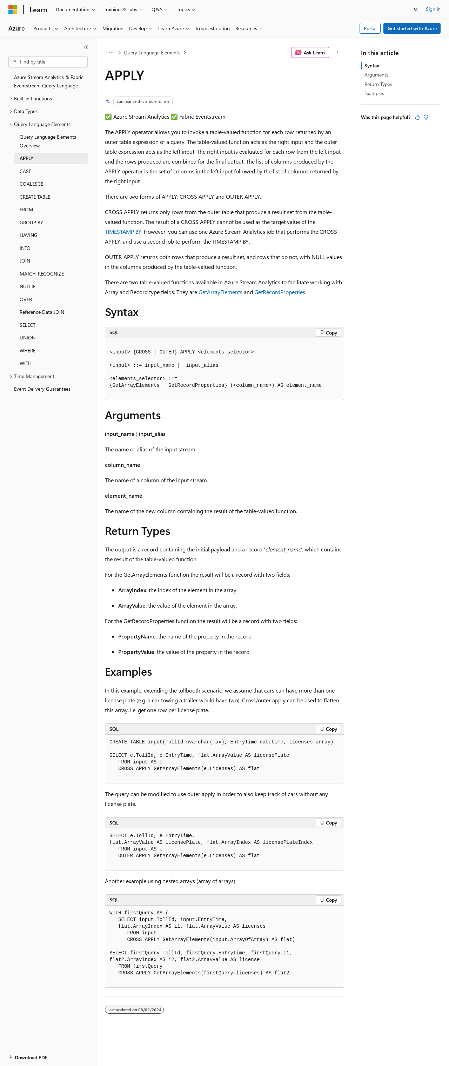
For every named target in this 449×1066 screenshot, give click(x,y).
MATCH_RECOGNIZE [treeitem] (42, 273)
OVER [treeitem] (26, 299)
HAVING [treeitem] (29, 235)
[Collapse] (86, 47)
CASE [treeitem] (25, 171)
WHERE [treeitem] (27, 350)
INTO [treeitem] (25, 248)
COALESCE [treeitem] (31, 183)
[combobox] (48, 61)
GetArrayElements (220, 292)
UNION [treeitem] (27, 337)
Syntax (371, 65)
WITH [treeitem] (26, 363)
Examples (374, 93)
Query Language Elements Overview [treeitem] (48, 141)
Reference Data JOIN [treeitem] (42, 312)
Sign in (433, 9)
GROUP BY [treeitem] (31, 222)
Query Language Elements (152, 52)
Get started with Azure (412, 28)
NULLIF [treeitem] (27, 286)
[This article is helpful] (417, 117)
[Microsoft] (13, 9)
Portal (370, 28)
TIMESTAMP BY (123, 231)
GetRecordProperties (279, 292)
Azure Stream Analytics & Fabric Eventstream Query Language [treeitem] (48, 81)
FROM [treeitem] (26, 209)
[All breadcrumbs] (111, 52)
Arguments (376, 74)
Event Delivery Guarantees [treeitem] (42, 388)
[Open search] (416, 9)
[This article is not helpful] (426, 117)
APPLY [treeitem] (26, 158)
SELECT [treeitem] (27, 325)
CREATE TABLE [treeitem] (35, 196)
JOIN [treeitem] (25, 260)
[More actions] (338, 52)
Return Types (378, 84)
